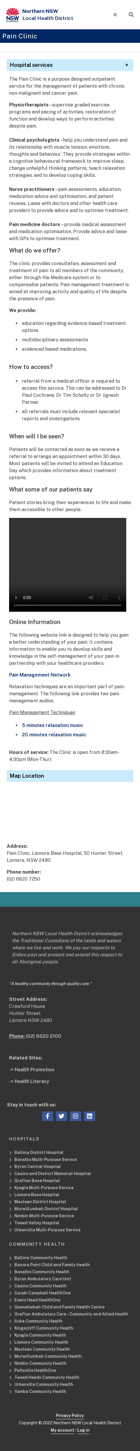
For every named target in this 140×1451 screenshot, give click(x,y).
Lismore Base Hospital (36, 1194)
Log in (83, 1430)
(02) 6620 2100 (43, 1036)
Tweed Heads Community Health (46, 1377)
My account (62, 1430)
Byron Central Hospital (37, 1166)
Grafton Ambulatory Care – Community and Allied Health (71, 1314)
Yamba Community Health (40, 1391)
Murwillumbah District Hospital (46, 1208)
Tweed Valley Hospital (36, 1223)
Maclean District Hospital (40, 1201)
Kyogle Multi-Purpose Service (44, 1187)
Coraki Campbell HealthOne (42, 1293)
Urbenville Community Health (43, 1384)
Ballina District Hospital (39, 1152)
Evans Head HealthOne (37, 1300)
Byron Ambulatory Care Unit (42, 1279)
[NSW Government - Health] (12, 15)
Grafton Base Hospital (37, 1180)
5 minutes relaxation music (52, 725)
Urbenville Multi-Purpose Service (47, 1230)
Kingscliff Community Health (43, 1328)
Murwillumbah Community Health (48, 1356)
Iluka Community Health (38, 1321)
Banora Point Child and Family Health (52, 1264)
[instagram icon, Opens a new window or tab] (75, 1116)
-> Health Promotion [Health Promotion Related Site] (31, 1069)
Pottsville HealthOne (35, 1370)
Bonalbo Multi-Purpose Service (45, 1159)
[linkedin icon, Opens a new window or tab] (89, 1116)
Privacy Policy (70, 1415)
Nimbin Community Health (40, 1363)
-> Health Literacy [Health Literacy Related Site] (29, 1081)
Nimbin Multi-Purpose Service (44, 1215)
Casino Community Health (40, 1286)
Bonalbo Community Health (41, 1271)
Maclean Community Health (42, 1349)
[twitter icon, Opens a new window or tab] (61, 1116)
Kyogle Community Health (40, 1335)
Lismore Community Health (41, 1342)
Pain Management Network (40, 675)
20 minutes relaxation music (54, 735)
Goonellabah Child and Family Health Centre (59, 1307)
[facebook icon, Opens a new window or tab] (47, 1116)
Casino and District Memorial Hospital (52, 1173)
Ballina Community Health (40, 1257)
